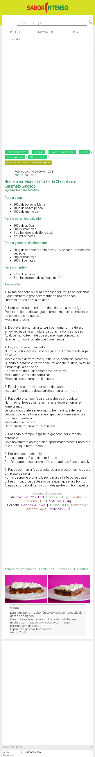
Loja (75, 32)
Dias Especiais (15, 157)
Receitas (16, 32)
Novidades (45, 32)
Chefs (16, 38)
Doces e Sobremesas (62, 152)
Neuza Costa (28, 174)
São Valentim (37, 157)
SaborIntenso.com (16, 152)
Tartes (84, 152)
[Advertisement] (46, 94)
